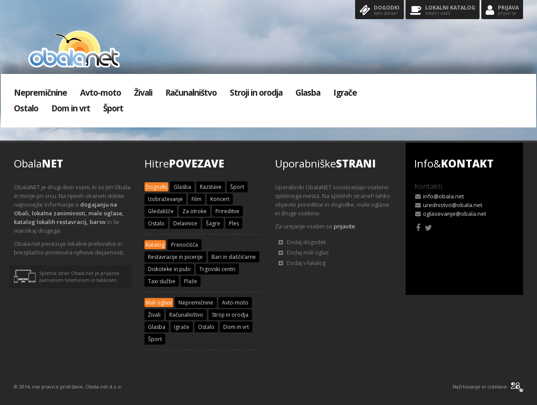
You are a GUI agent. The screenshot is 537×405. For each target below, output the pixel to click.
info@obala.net (443, 196)
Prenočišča (184, 244)
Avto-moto (100, 92)
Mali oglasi (159, 302)
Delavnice (185, 223)
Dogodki (379, 10)
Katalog (155, 244)
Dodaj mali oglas (304, 252)
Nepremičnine (40, 92)
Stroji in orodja (256, 92)
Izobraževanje (165, 199)
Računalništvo (191, 92)
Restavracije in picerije (175, 257)
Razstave (211, 187)
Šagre (213, 223)
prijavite (344, 226)
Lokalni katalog (442, 10)
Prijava (502, 10)
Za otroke (194, 211)
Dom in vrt (70, 108)
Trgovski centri (217, 269)
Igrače (345, 92)
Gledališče (161, 211)
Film (196, 199)
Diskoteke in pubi (169, 269)
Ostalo (26, 108)
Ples (234, 223)
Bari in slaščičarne (233, 257)
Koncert (219, 199)
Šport (113, 108)
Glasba (307, 92)
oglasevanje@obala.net (454, 214)
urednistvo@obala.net (452, 205)
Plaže (190, 281)
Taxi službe (161, 281)
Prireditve (227, 211)
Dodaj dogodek (302, 242)
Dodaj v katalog (302, 263)
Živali (143, 92)
